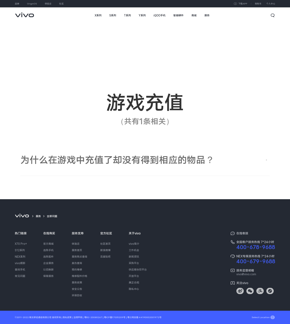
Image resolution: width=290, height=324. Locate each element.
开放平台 (134, 276)
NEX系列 (20, 256)
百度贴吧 (105, 256)
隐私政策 (67, 317)
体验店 (48, 3)
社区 (61, 3)
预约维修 (77, 269)
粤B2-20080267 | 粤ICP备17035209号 (105, 317)
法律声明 (77, 317)
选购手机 (48, 250)
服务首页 (77, 250)
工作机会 (134, 250)
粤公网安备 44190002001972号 (144, 317)
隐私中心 (134, 288)
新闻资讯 (134, 256)
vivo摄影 (20, 263)
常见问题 (20, 276)
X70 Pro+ (21, 243)
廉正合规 (134, 282)
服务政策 (77, 282)
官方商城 (48, 243)
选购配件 (48, 256)
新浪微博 (105, 250)
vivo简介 (134, 243)
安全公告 (77, 288)
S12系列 (20, 250)
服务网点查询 (79, 256)
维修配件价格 (79, 276)
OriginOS (32, 3)
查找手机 (20, 269)
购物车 (258, 3)
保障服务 (48, 276)
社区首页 (105, 243)
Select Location (261, 317)
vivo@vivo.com (246, 274)
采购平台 (134, 263)
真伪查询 (77, 263)
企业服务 (48, 263)
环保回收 (77, 295)
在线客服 (242, 233)
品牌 (17, 3)
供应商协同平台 (138, 269)
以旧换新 (48, 269)
